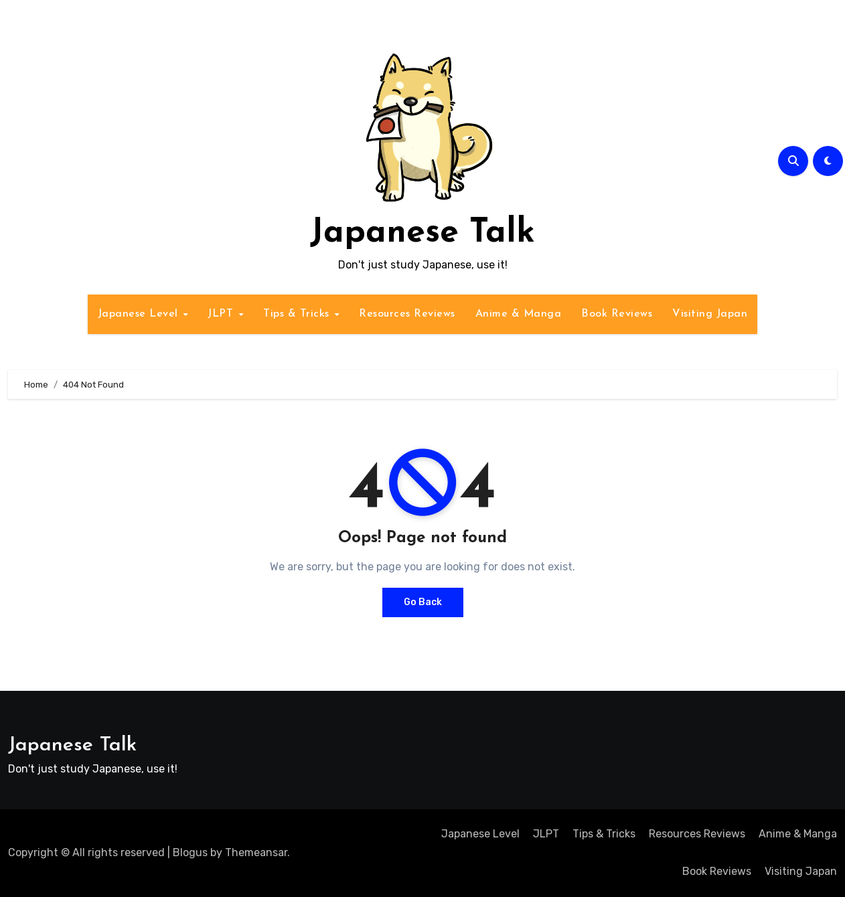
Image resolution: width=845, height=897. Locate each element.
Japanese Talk (422, 233)
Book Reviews (616, 314)
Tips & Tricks (298, 314)
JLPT (222, 314)
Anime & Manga (518, 314)
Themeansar (256, 852)
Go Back (423, 602)
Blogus (190, 852)
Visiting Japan (709, 314)
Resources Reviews (407, 314)
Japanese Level (140, 314)
